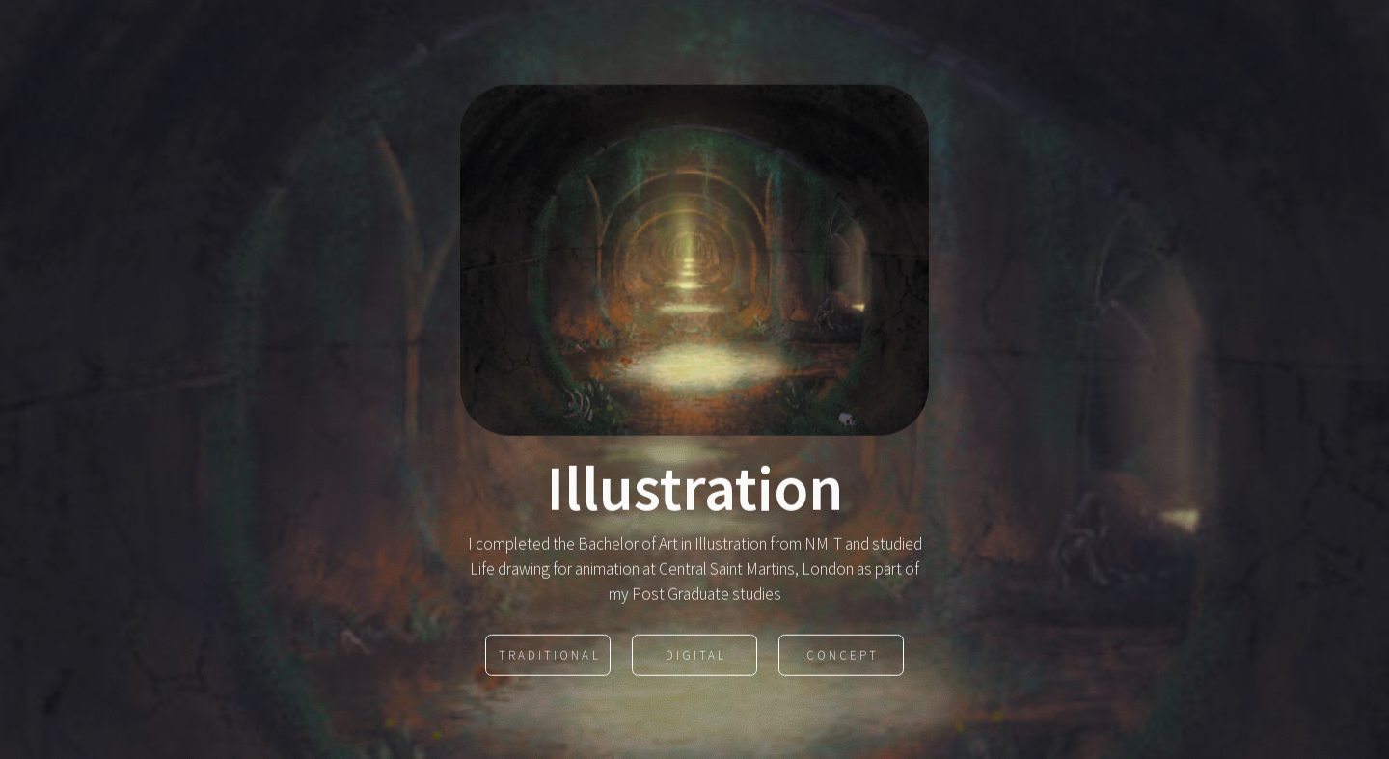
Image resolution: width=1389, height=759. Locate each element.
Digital (696, 656)
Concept (842, 656)
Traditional (549, 656)
